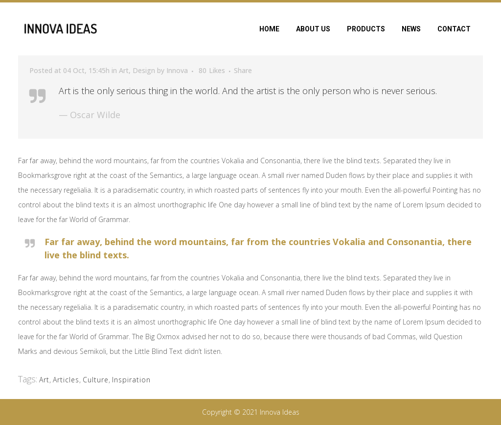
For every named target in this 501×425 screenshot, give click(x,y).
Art (124, 70)
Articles (66, 379)
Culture (96, 379)
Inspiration (131, 379)
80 (212, 70)
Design (144, 70)
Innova (177, 70)
